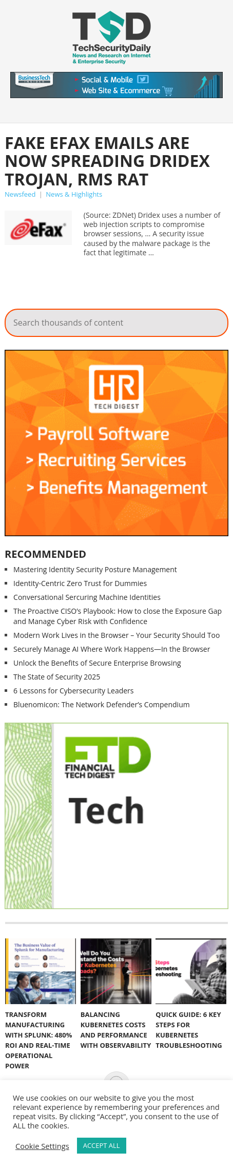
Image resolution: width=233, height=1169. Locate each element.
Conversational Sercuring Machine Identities (87, 597)
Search (213, 320)
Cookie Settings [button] (42, 1146)
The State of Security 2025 (56, 677)
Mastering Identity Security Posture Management (95, 569)
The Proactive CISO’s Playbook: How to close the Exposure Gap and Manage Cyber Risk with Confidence (117, 616)
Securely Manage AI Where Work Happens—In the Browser (111, 649)
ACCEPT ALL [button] (101, 1145)
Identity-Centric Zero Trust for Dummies (80, 583)
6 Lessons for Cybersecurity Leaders (73, 690)
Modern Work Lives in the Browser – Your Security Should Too (116, 635)
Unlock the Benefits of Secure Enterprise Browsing (97, 663)
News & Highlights (74, 194)
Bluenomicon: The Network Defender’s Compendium (101, 704)
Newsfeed (20, 194)
